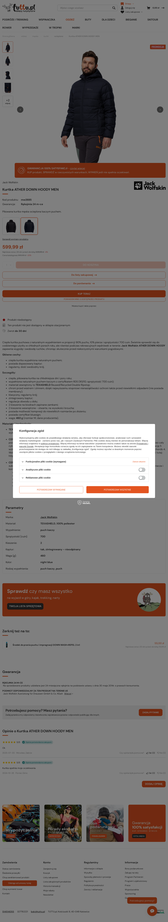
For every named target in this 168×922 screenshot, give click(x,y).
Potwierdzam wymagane (51, 489)
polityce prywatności (50, 443)
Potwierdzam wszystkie (117, 489)
